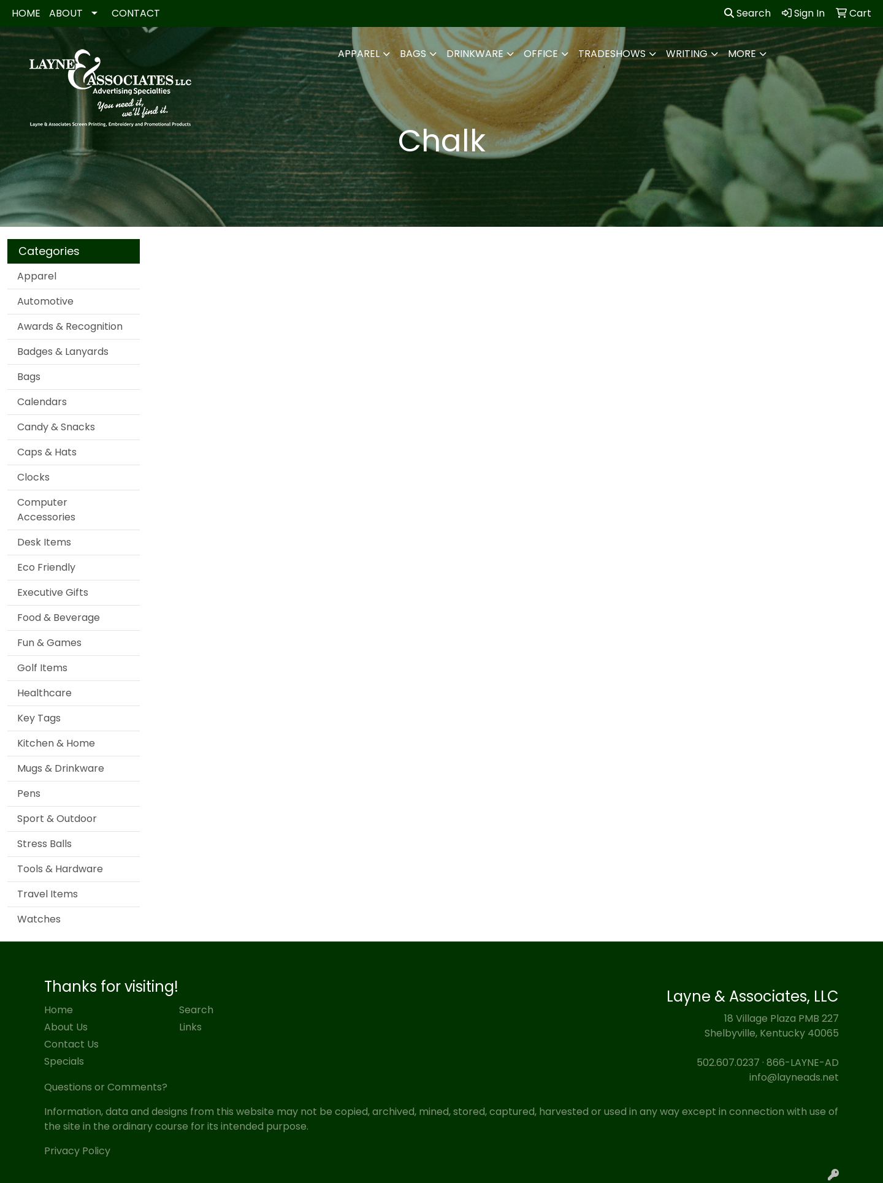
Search (747, 13)
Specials (64, 1061)
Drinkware (474, 54)
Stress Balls (44, 844)
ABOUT (66, 13)
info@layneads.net (794, 1077)
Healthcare (44, 693)
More (742, 54)
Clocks (33, 477)
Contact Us (71, 1044)
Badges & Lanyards (63, 351)
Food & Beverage (58, 618)
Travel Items (47, 894)
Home (58, 1010)
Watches (39, 919)
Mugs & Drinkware (60, 768)
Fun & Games (49, 643)
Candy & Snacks (56, 427)
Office (541, 54)
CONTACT (136, 13)
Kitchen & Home (56, 743)
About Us (66, 1027)
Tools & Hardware (60, 869)
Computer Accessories (46, 509)
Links (190, 1027)
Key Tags (39, 718)
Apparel (359, 54)
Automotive (45, 301)
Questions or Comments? (105, 1087)
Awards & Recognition (70, 326)
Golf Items (42, 668)
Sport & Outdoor (57, 819)
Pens (28, 793)
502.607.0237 (728, 1063)
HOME (26, 13)
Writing (687, 54)
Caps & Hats (47, 452)
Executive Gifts (52, 592)
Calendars (42, 402)
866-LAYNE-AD (802, 1063)
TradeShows (612, 54)
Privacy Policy (77, 1151)
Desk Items (44, 542)
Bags (413, 54)
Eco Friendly (46, 567)
